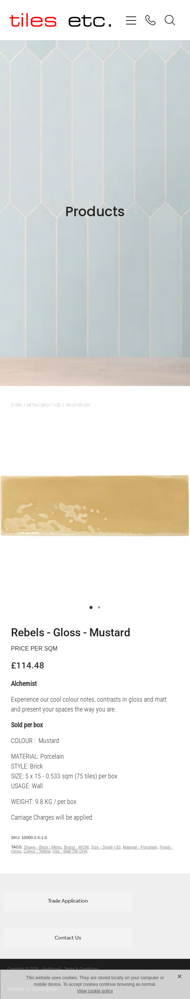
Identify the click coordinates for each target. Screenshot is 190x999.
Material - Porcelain (140, 847)
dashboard (51, 969)
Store (16, 405)
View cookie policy (95, 991)
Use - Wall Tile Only (69, 851)
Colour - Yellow (36, 851)
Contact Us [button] (68, 938)
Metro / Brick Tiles (44, 405)
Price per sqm (78, 405)
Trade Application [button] (68, 901)
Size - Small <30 (105, 847)
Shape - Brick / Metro (43, 847)
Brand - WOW (76, 847)
